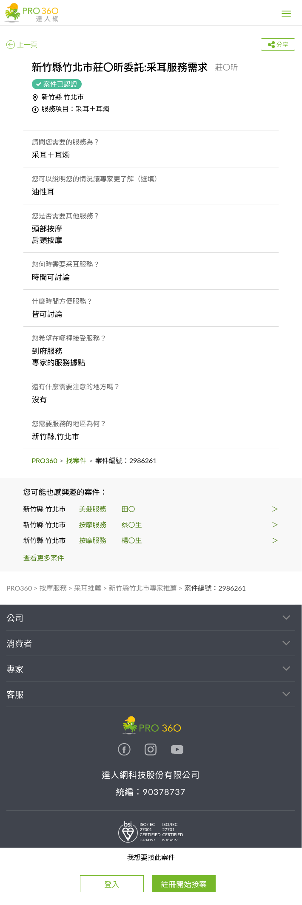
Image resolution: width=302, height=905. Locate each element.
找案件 (76, 460)
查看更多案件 (43, 558)
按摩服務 (53, 588)
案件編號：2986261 (215, 588)
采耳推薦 (87, 588)
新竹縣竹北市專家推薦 (143, 588)
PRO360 (44, 460)
